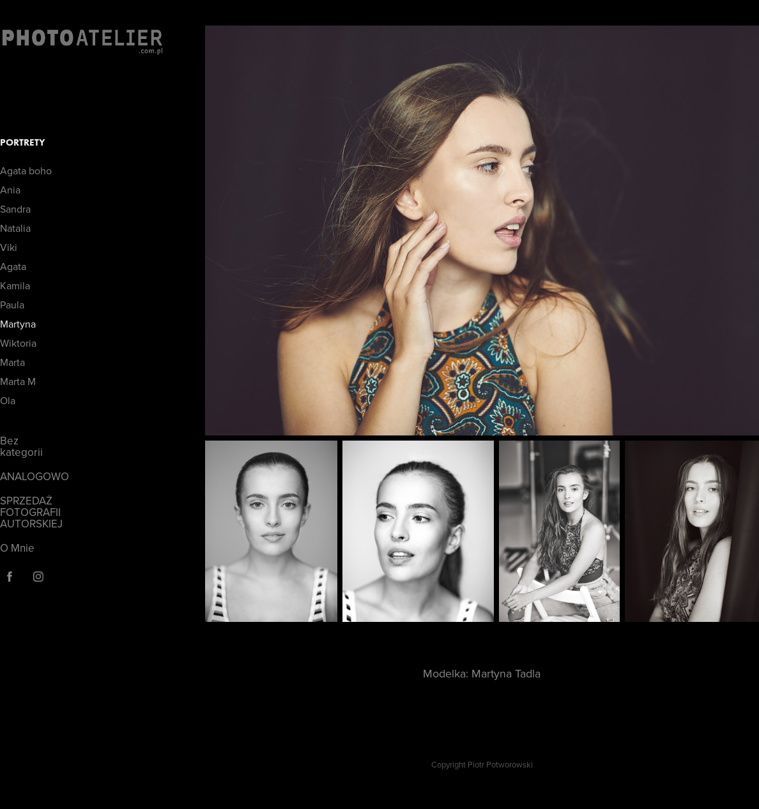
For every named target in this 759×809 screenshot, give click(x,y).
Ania (10, 190)
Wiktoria (18, 343)
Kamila (15, 285)
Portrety (22, 142)
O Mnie (17, 548)
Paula (12, 305)
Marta (12, 362)
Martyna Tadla (505, 673)
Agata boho (26, 170)
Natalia (15, 228)
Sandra (15, 209)
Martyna (18, 324)
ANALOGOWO (34, 476)
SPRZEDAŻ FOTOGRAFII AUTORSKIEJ (31, 512)
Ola (7, 400)
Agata (13, 266)
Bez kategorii (21, 446)
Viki (8, 247)
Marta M (18, 381)
